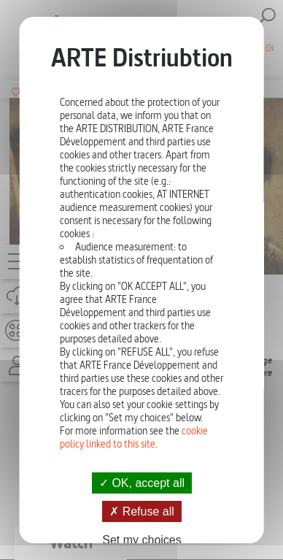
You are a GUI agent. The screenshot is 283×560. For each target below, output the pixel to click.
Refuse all (141, 511)
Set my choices (141, 540)
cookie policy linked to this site (134, 437)
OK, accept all (141, 483)
